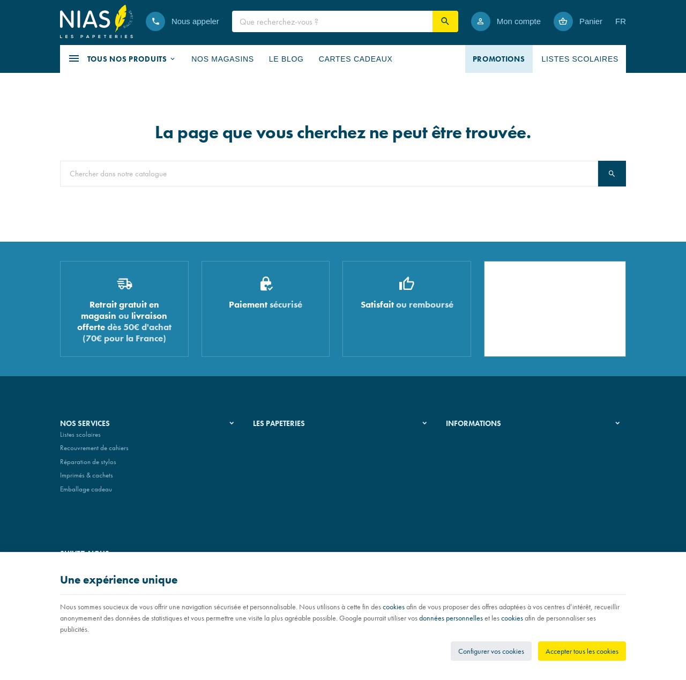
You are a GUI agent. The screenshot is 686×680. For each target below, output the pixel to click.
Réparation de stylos (88, 465)
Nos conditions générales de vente (493, 438)
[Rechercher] (445, 21)
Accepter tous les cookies (582, 651)
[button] (122, 59)
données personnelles (451, 618)
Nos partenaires (275, 465)
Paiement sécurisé (470, 465)
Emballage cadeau (86, 493)
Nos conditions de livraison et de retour (500, 452)
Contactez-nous (467, 479)
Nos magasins (273, 452)
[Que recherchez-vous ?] (332, 21)
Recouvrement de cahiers (94, 452)
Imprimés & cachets (86, 479)
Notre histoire (271, 438)
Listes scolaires (80, 438)
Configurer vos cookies (491, 651)
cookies (394, 606)
